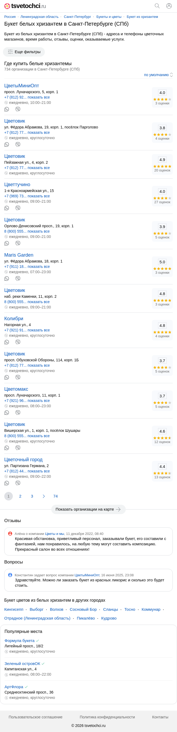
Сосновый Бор (83, 609)
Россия (10, 17)
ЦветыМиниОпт (21, 85)
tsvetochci (25, 5)
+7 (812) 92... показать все (27, 97)
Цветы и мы (54, 534)
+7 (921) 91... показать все (27, 330)
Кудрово (108, 618)
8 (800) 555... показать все (27, 231)
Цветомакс (16, 389)
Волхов (56, 609)
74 (55, 496)
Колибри (13, 318)
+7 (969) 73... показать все (27, 196)
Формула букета (19, 640)
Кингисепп (13, 609)
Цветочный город (23, 459)
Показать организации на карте (88, 509)
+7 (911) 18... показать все (27, 266)
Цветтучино (17, 184)
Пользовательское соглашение (35, 717)
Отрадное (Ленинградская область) (37, 618)
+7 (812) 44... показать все (27, 471)
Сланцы (110, 609)
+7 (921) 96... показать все (27, 400)
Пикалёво (86, 618)
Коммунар (151, 609)
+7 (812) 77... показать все (27, 132)
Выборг (37, 609)
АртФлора (14, 686)
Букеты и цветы (108, 17)
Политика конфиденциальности (107, 717)
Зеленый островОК (22, 663)
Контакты (160, 717)
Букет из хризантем (142, 17)
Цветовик (14, 121)
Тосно (129, 609)
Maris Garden (18, 255)
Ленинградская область (40, 17)
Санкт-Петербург (77, 17)
